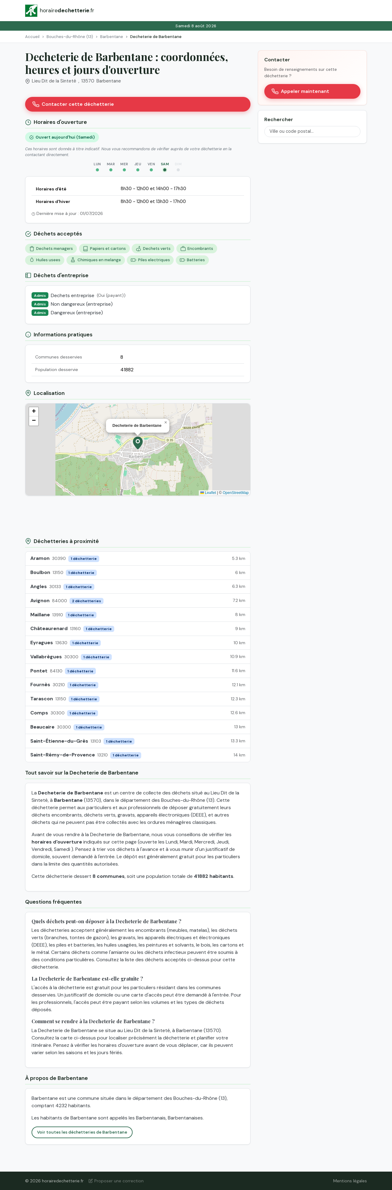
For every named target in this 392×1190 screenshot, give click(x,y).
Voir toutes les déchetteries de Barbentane (82, 1132)
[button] (138, 443)
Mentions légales (350, 1181)
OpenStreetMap (236, 493)
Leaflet (208, 493)
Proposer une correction (116, 1181)
